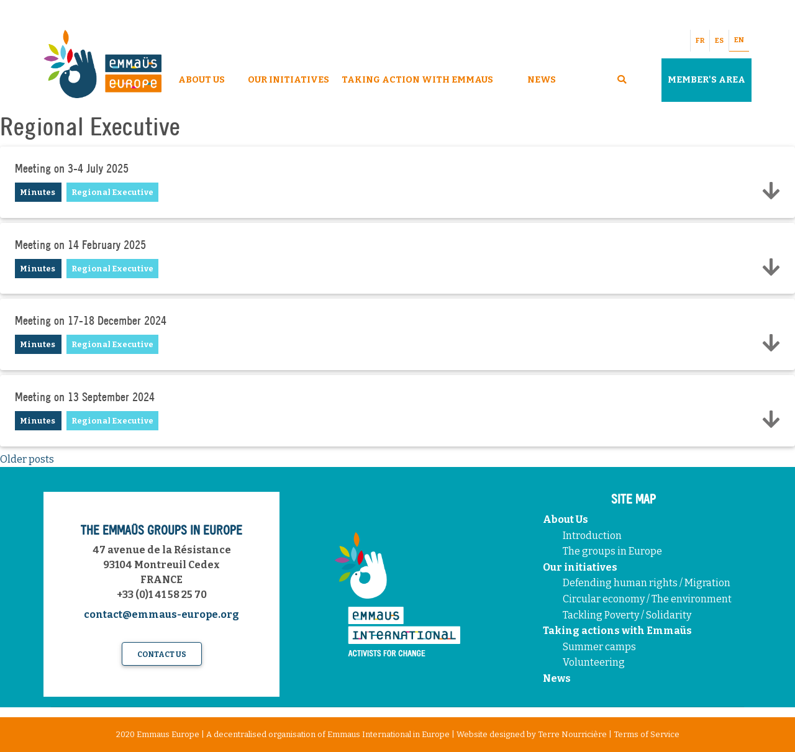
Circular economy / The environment (648, 599)
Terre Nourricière (572, 734)
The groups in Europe (613, 551)
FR (700, 41)
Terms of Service (646, 734)
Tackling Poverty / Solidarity (627, 615)
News (541, 80)
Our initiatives (580, 567)
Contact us (161, 654)
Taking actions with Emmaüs (617, 630)
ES (719, 41)
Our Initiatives (288, 80)
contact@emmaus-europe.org (161, 614)
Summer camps (599, 647)
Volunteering (594, 662)
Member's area (706, 80)
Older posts (27, 459)
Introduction (592, 535)
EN (739, 40)
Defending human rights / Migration (647, 583)
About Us (201, 80)
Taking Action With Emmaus (418, 80)
